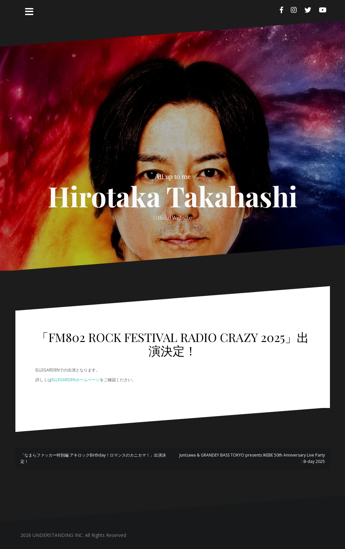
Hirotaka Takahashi (172, 196)
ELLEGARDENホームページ (76, 380)
